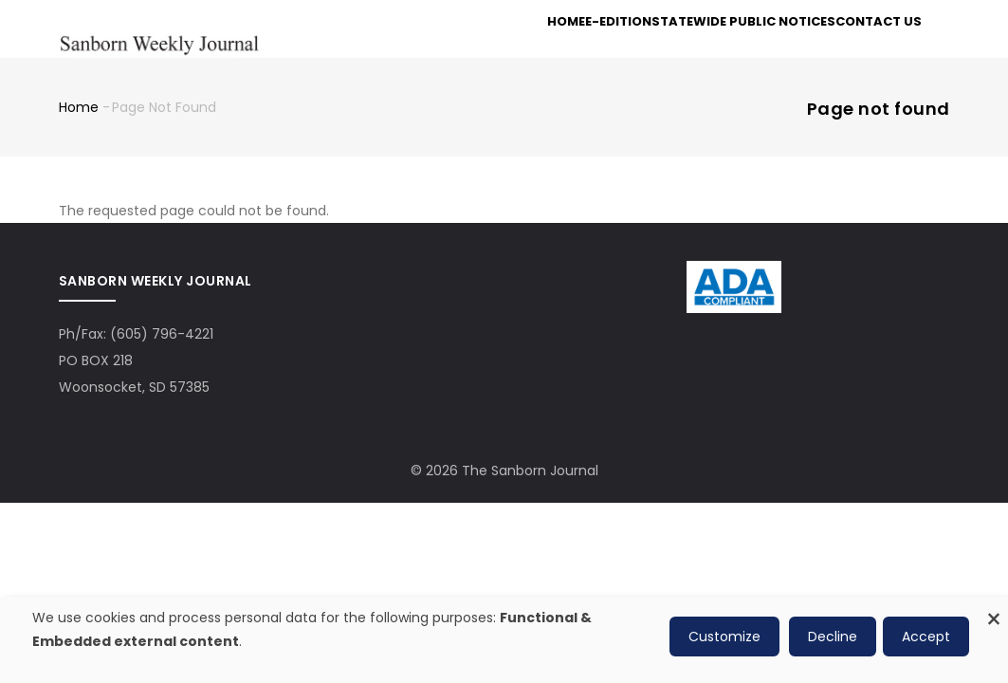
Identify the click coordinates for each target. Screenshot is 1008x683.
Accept (926, 636)
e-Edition (594, 49)
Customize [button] (724, 636)
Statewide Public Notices (729, 49)
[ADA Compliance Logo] (734, 303)
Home (526, 49)
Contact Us (872, 49)
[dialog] (504, 640)
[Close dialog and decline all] (994, 608)
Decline (832, 636)
